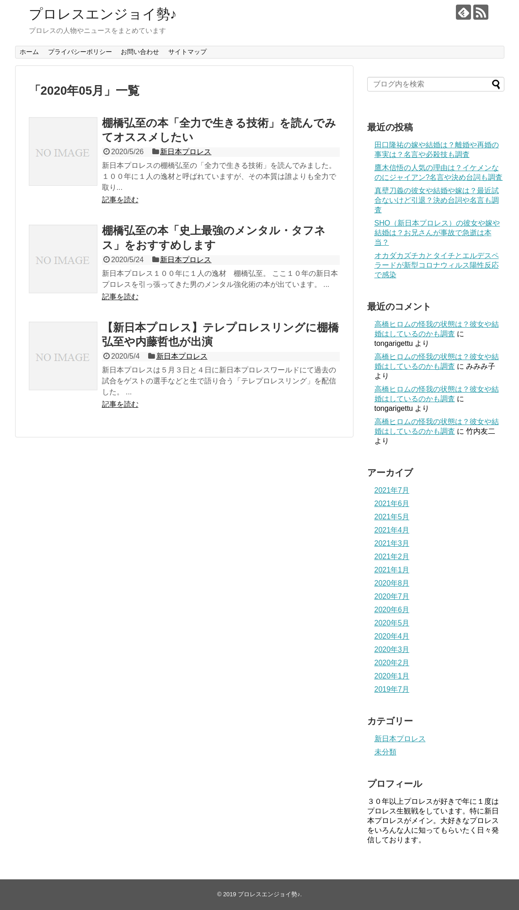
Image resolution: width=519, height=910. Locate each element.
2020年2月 (392, 663)
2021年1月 (392, 570)
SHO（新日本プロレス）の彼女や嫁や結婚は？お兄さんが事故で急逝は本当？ (437, 232)
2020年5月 (392, 623)
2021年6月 (392, 503)
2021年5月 (392, 517)
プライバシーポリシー (80, 51)
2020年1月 (392, 676)
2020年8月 (392, 583)
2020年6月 (392, 610)
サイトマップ (187, 51)
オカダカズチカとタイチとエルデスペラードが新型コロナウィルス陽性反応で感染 (437, 265)
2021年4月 (392, 530)
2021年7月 (392, 490)
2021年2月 (392, 556)
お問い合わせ (140, 51)
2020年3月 (392, 649)
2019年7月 (392, 689)
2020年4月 (392, 636)
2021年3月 (392, 543)
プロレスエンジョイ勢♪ (103, 14)
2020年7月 (392, 596)
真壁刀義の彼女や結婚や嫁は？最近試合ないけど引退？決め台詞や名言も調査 (437, 200)
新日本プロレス (185, 152)
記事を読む (120, 200)
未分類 (385, 752)
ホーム (29, 51)
